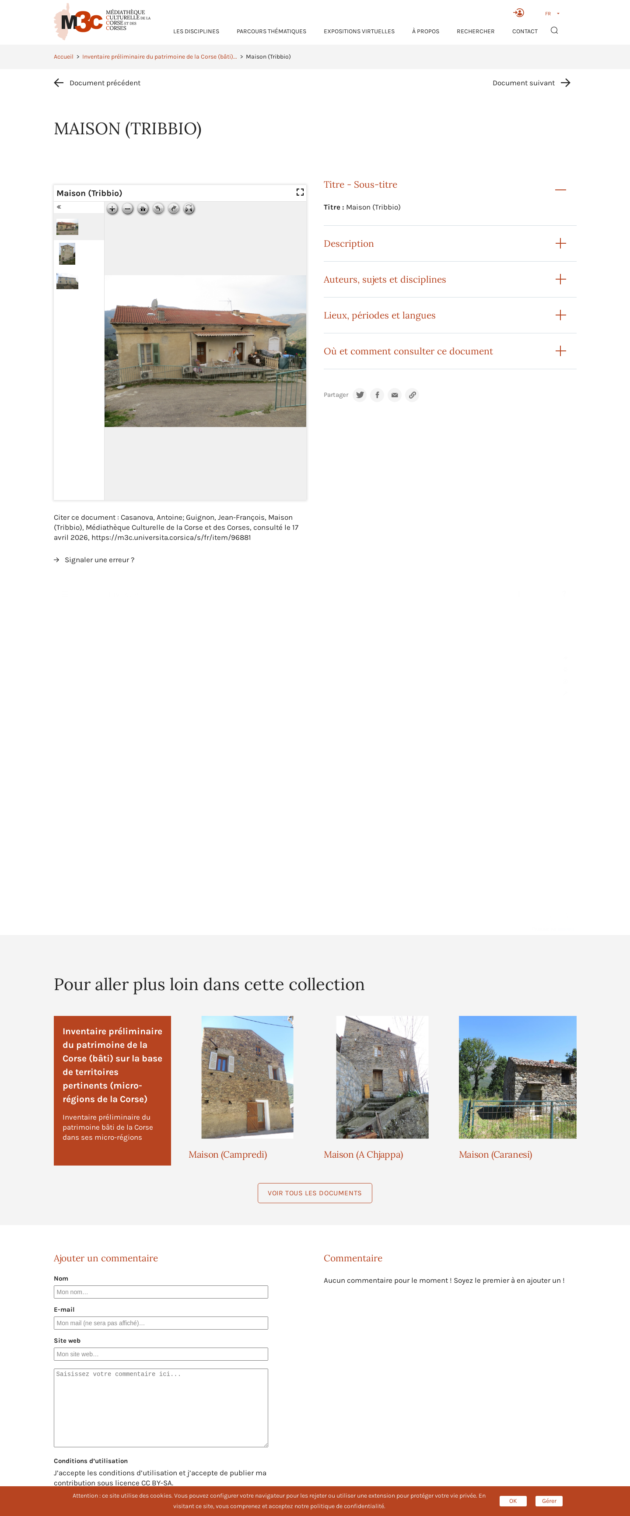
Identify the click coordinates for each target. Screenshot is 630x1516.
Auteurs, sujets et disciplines (385, 279)
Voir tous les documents (315, 1193)
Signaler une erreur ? (99, 559)
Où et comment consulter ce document (408, 351)
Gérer (549, 1501)
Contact (525, 31)
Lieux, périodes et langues (380, 315)
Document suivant (524, 82)
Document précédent (105, 82)
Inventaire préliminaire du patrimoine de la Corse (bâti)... (159, 56)
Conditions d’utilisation (91, 1461)
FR (548, 14)
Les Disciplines (196, 31)
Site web (67, 1340)
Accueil (64, 56)
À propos (425, 31)
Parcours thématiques (271, 31)
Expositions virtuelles (359, 31)
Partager (336, 395)
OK (513, 1501)
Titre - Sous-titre (360, 184)
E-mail (64, 1309)
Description (349, 243)
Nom (61, 1278)
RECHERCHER (476, 31)
